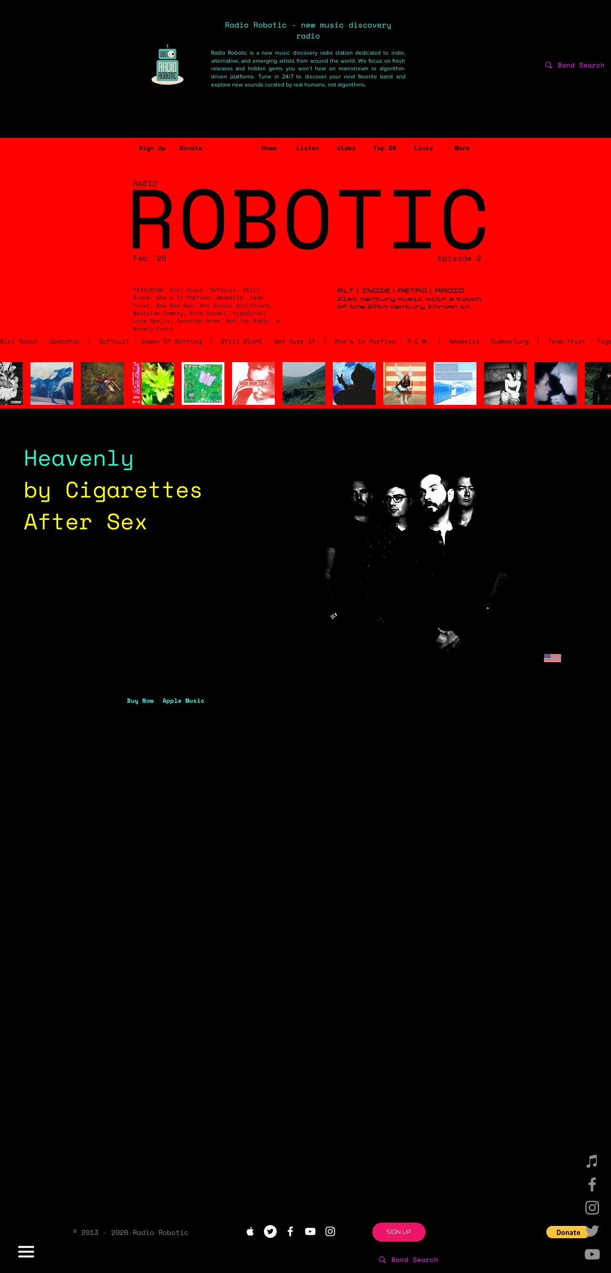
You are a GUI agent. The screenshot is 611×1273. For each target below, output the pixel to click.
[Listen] (308, 148)
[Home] (269, 148)
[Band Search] (444, 1260)
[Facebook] (592, 1184)
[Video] (346, 148)
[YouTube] (592, 1254)
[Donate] (191, 148)
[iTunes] (592, 1161)
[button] (152, 148)
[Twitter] (592, 1231)
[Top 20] (385, 148)
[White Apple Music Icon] (250, 1231)
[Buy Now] (140, 700)
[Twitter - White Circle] (270, 1231)
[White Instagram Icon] (330, 1231)
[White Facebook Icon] (290, 1231)
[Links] (424, 148)
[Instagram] (592, 1207)
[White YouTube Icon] (310, 1231)
